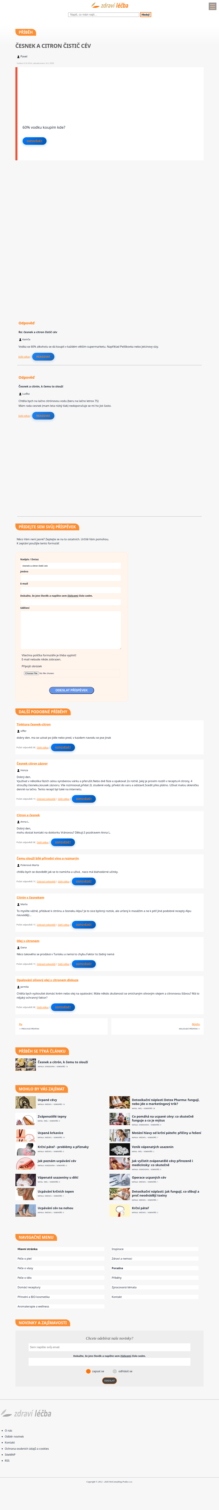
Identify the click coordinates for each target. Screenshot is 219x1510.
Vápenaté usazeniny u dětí (58, 1177)
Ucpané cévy (47, 1100)
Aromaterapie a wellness (33, 1306)
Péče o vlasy (25, 1268)
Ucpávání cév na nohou (55, 1208)
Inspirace (118, 1249)
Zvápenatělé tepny (52, 1116)
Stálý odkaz (24, 356)
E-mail (24, 583)
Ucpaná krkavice (50, 1133)
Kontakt (117, 1297)
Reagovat (43, 356)
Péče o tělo (25, 1278)
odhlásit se (125, 1371)
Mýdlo (196, 1024)
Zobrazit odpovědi (46, 798)
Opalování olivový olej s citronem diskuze (48, 980)
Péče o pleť (25, 1258)
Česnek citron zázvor (32, 763)
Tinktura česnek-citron (34, 724)
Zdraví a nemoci (122, 1258)
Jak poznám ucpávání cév (57, 1161)
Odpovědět (34, 141)
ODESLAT (109, 1380)
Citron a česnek (28, 815)
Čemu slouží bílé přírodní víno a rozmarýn (48, 858)
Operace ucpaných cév (149, 1177)
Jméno (24, 571)
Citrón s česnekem (30, 897)
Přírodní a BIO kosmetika (34, 1297)
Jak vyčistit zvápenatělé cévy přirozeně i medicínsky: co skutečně (162, 1163)
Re (20, 1024)
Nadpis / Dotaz (29, 559)
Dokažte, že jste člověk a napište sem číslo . (56, 595)
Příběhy (116, 1278)
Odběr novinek (14, 1436)
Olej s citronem (28, 941)
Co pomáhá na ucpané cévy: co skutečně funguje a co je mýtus (163, 1118)
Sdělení (24, 607)
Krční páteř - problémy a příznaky (63, 1147)
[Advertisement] (110, 91)
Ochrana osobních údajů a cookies (27, 1449)
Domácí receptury (29, 1287)
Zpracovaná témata (124, 1287)
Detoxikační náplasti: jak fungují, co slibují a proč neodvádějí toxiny (165, 1193)
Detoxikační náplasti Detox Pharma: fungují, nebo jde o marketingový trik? (165, 1102)
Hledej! (145, 14)
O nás (8, 1430)
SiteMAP (10, 1455)
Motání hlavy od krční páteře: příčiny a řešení (166, 1133)
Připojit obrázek (32, 666)
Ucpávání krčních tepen (56, 1191)
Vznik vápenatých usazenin (152, 1147)
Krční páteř (140, 1208)
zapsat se (97, 1371)
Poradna (117, 1268)
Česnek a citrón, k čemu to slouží (63, 1062)
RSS (7, 1460)
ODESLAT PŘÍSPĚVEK (71, 690)
